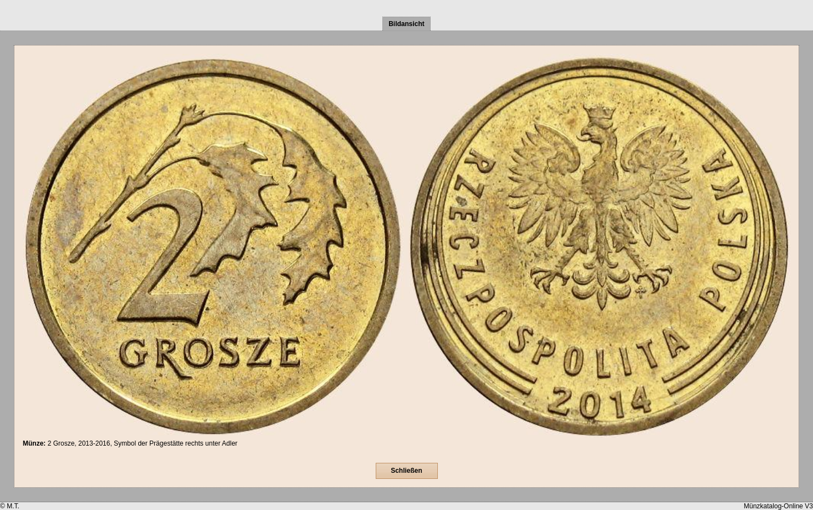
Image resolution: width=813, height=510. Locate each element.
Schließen (406, 470)
